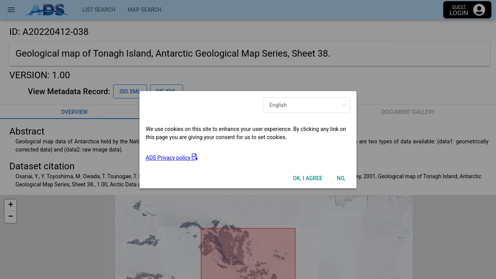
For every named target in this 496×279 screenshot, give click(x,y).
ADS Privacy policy (172, 158)
